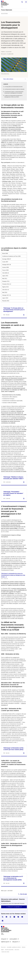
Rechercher (22, 2)
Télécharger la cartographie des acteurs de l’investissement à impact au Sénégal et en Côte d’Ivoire (13, 570)
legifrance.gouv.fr (5, 936)
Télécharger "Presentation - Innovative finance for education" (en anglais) (13, 488)
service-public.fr (13, 934)
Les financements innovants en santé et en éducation (14, 89)
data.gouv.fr (15, 936)
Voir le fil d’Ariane (4, 13)
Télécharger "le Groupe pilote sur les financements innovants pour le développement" (13, 304)
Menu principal (26, 2)
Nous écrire (17, 944)
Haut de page (23, 889)
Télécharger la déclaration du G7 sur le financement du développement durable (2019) (13, 873)
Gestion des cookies (5, 946)
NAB (2, 541)
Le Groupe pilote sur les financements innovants (13, 86)
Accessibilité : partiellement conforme (14, 942)
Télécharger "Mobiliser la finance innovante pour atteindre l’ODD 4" (13, 472)
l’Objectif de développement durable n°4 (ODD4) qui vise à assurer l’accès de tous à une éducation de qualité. (13, 464)
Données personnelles (9, 944)
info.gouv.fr (4, 934)
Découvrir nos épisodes (14, 901)
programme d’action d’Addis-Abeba (16, 771)
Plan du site (3, 942)
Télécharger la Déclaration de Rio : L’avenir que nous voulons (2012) (13, 743)
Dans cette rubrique (8, 79)
